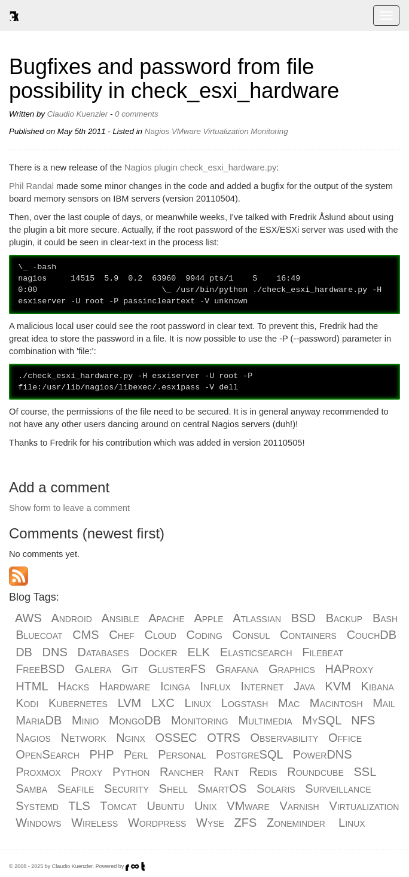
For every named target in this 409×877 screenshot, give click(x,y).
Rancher (182, 771)
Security (126, 788)
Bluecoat (39, 634)
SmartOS (222, 788)
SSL (364, 771)
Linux (198, 702)
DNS (55, 652)
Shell (173, 788)
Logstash (244, 702)
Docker (158, 652)
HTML (32, 686)
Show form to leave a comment (69, 508)
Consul (251, 634)
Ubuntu (166, 805)
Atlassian (257, 618)
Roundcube (315, 771)
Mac (289, 702)
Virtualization (226, 131)
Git (129, 668)
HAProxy (349, 668)
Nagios (157, 131)
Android (71, 618)
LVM (130, 702)
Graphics (291, 668)
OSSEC (176, 737)
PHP (102, 754)
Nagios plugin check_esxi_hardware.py (200, 167)
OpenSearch (48, 754)
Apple (208, 618)
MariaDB (39, 720)
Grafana (237, 668)
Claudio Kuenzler (77, 113)
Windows (38, 822)
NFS (363, 720)
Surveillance (338, 788)
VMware (186, 131)
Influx (215, 686)
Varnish (299, 805)
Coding (204, 634)
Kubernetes (78, 702)
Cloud (160, 634)
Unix (205, 805)
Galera (93, 668)
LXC (163, 702)
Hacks (74, 686)
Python (130, 771)
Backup (344, 618)
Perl (136, 754)
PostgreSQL (249, 754)
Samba (31, 788)
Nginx (130, 737)
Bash (385, 618)
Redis (263, 771)
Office (345, 737)
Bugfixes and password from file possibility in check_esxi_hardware (174, 78)
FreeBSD (40, 668)
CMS (85, 634)
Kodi (27, 702)
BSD (303, 618)
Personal (182, 754)
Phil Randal (31, 186)
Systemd (37, 805)
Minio (85, 720)
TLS (79, 805)
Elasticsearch (256, 652)
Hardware (124, 686)
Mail (384, 702)
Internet (262, 686)
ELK (198, 652)
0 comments (136, 113)
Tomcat (118, 805)
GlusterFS (177, 668)
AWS (28, 618)
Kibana (377, 686)
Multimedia (265, 720)
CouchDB (371, 634)
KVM (338, 686)
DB (24, 652)
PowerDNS (322, 754)
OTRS (223, 737)
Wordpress (157, 822)
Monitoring (269, 131)
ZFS (245, 822)
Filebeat (322, 652)
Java (304, 686)
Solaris (276, 788)
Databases (103, 652)
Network (83, 737)
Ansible (120, 618)
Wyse (210, 822)
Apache (166, 618)
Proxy (86, 771)
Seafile (75, 788)
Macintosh (336, 702)
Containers (308, 634)
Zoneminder (296, 822)
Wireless (94, 822)
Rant (226, 771)
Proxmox (38, 771)
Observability (284, 737)
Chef (121, 634)
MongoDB (135, 720)
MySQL (321, 720)
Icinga (175, 686)
